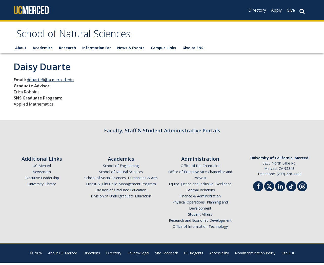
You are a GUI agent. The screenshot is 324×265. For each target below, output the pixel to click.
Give (291, 10)
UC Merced (42, 168)
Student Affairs (200, 216)
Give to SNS (193, 50)
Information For (96, 50)
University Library (42, 186)
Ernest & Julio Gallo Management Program (121, 186)
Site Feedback (166, 255)
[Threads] (302, 188)
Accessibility (219, 255)
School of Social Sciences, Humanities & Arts (121, 180)
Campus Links (163, 50)
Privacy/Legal (138, 255)
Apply (276, 10)
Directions (91, 255)
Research (67, 50)
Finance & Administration (200, 198)
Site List (287, 255)
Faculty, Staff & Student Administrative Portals (162, 132)
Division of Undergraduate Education (121, 198)
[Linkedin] (280, 189)
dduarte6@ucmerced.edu (50, 82)
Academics (43, 50)
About (20, 50)
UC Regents (193, 255)
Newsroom (41, 174)
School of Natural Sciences (83, 36)
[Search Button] (302, 11)
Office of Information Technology (200, 228)
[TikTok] (291, 188)
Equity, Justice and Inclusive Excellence (200, 186)
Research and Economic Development (200, 222)
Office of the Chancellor (200, 168)
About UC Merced (62, 255)
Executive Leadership (42, 180)
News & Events (131, 50)
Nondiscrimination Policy (255, 255)
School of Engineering (121, 168)
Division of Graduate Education (120, 192)
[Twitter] (269, 188)
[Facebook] (258, 189)
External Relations (200, 192)
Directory (257, 10)
